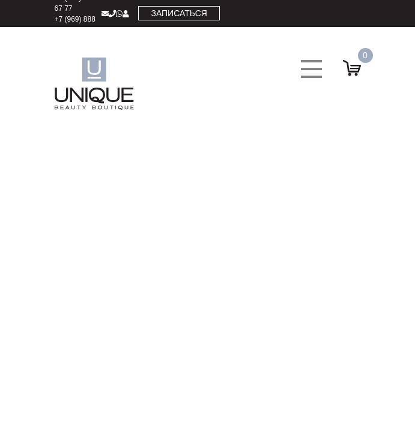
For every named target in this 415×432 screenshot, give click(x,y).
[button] (311, 69)
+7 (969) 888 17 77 (75, 24)
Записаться (179, 13)
